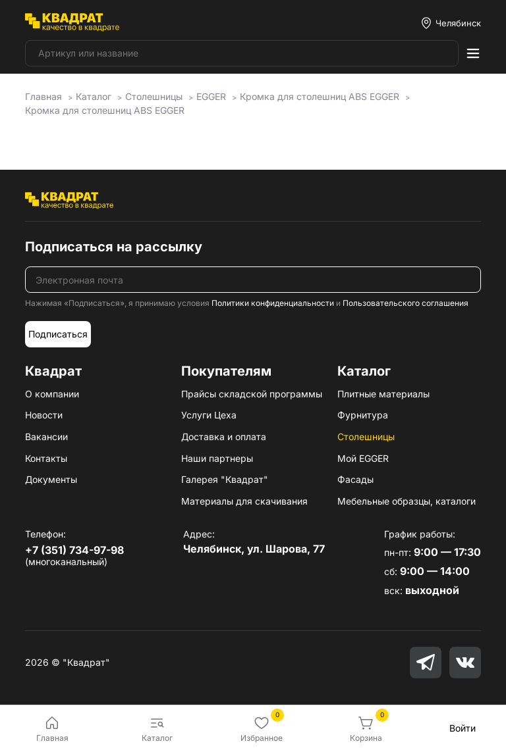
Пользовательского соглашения (405, 303)
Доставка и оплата (223, 436)
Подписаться (58, 333)
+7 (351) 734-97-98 (74, 550)
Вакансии (46, 436)
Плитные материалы (383, 393)
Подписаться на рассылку (113, 247)
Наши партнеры (217, 458)
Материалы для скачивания (244, 501)
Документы (51, 479)
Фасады (355, 479)
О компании (52, 393)
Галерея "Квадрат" (224, 479)
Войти (462, 728)
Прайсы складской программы (251, 393)
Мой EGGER (363, 458)
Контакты (46, 458)
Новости (44, 414)
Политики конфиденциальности (272, 303)
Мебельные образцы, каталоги (406, 501)
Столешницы (366, 436)
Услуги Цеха (209, 414)
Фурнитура (362, 414)
